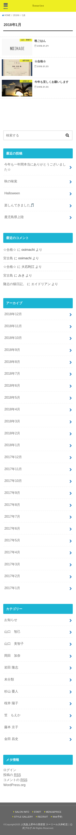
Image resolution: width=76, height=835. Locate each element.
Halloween (12, 193)
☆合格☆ (9, 249)
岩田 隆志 (11, 667)
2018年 (16, 15)
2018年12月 (13, 314)
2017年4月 (12, 552)
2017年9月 (12, 492)
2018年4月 (12, 409)
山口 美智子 (14, 643)
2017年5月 (12, 540)
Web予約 (57, 817)
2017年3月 (12, 564)
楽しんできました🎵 (19, 205)
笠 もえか (12, 715)
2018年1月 (12, 445)
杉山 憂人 (11, 691)
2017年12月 (13, 457)
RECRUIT (42, 817)
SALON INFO (22, 812)
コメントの (15, 780)
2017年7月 (12, 516)
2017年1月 (12, 588)
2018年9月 (12, 350)
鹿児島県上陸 (14, 217)
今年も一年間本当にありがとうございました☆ (35, 166)
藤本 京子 (11, 727)
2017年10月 (13, 480)
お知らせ (10, 620)
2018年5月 (12, 397)
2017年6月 (12, 528)
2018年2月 (12, 433)
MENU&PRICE (53, 812)
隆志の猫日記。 (14, 284)
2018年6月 (12, 385)
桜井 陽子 (11, 703)
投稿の (12, 775)
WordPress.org (14, 785)
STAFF (37, 812)
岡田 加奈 (12, 655)
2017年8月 (12, 504)
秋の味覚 (10, 181)
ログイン (9, 770)
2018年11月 (13, 326)
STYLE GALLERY (23, 817)
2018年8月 (12, 361)
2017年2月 (12, 576)
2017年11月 (13, 469)
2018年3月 (12, 421)
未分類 (9, 679)
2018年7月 (12, 373)
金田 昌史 (11, 739)
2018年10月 (13, 338)
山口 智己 (12, 631)
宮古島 (8, 258)
